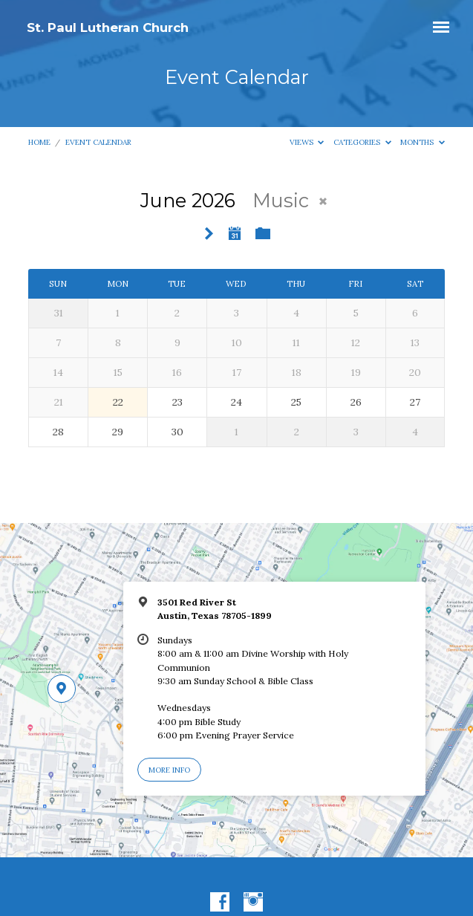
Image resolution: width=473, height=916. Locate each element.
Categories (362, 142)
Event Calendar (98, 142)
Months (422, 142)
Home (39, 142)
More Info (169, 770)
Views (307, 142)
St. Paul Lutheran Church (108, 27)
